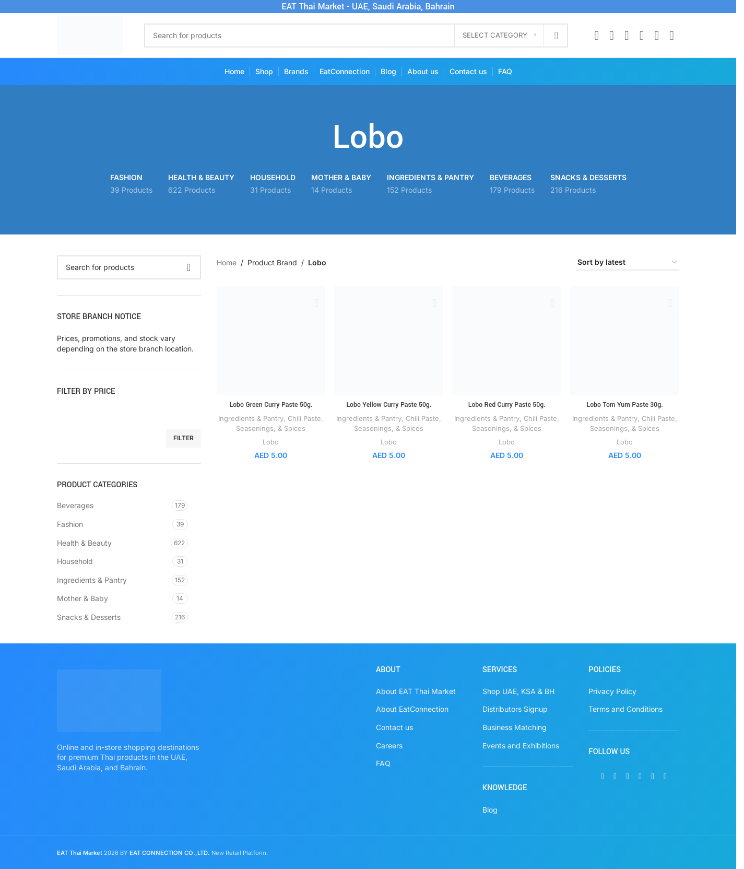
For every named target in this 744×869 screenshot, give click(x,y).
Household (75, 561)
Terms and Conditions (625, 708)
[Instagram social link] (626, 35)
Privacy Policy (612, 691)
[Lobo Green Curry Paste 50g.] (271, 340)
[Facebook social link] (596, 35)
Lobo (270, 440)
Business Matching (514, 727)
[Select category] (499, 35)
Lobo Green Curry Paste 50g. (270, 403)
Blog (490, 809)
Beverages (75, 505)
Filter (183, 438)
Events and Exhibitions (520, 745)
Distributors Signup (515, 708)
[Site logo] (90, 34)
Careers (389, 745)
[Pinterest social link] (641, 35)
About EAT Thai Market (416, 691)
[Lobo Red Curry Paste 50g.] (507, 340)
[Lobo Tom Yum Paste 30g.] (625, 340)
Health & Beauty (84, 542)
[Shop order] (627, 263)
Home (227, 262)
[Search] (356, 36)
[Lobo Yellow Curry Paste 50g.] (389, 340)
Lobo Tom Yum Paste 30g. (625, 403)
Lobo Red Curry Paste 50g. (507, 403)
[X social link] (611, 35)
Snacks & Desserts (89, 617)
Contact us (394, 727)
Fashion (70, 524)
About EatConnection (412, 708)
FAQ (383, 763)
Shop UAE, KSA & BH (518, 691)
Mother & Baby (82, 598)
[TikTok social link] (671, 35)
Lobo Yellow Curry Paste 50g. (389, 403)
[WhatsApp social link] (656, 35)
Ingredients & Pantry (92, 580)
